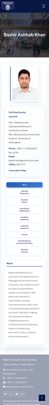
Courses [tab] (24, 235)
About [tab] (24, 185)
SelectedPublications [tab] (24, 192)
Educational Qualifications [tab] (24, 210)
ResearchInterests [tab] (24, 251)
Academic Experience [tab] (24, 218)
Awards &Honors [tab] (24, 201)
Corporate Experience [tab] (24, 227)
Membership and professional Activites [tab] (24, 242)
